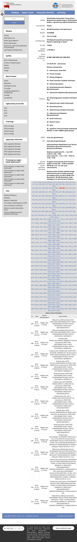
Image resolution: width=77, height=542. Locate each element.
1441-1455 (68, 231)
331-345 (34, 192)
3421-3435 (59, 305)
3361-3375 (55, 303)
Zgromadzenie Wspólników (13, 50)
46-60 (49, 182)
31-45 (44, 182)
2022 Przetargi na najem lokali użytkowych (14, 167)
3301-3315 (51, 301)
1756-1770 (68, 243)
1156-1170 (55, 221)
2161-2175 (59, 258)
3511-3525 (51, 309)
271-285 (55, 188)
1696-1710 (34, 243)
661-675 (41, 204)
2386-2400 (68, 266)
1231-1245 (68, 223)
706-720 (62, 204)
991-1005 (48, 215)
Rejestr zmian (27, 12)
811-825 (62, 208)
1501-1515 (42, 235)
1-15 (33, 182)
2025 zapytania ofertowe (12, 152)
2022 (5, 108)
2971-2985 (42, 289)
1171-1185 (34, 223)
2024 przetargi (9, 131)
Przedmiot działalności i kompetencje (12, 92)
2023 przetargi (9, 128)
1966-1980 (68, 250)
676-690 (48, 204)
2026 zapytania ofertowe (12, 154)
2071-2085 (68, 254)
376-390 (55, 192)
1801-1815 (34, 246)
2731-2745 (55, 279)
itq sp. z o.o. (21, 516)
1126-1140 (68, 219)
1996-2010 (55, 252)
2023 (5, 111)
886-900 (48, 211)
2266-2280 (59, 262)
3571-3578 (56, 311)
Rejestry (6, 68)
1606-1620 (42, 239)
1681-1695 (55, 241)
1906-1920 (34, 250)
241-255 (41, 188)
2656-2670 (42, 278)
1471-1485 (55, 233)
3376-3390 (34, 305)
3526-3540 (59, 309)
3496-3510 (42, 309)
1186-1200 (42, 223)
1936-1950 (51, 250)
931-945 (68, 211)
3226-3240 (68, 297)
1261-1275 (55, 225)
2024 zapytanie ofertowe (12, 149)
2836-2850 (55, 283)
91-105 (65, 182)
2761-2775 (42, 281)
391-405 (62, 192)
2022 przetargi (9, 126)
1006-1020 (56, 215)
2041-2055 (51, 254)
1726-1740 (51, 243)
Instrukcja (61, 12)
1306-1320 (51, 227)
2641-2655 (34, 278)
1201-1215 (51, 223)
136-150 (41, 184)
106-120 (71, 182)
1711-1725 (42, 243)
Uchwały (6, 95)
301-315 (68, 188)
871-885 (41, 211)
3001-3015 (59, 289)
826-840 (68, 208)
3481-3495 (34, 309)
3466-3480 (55, 307)
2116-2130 (34, 258)
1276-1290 (34, 227)
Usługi (6, 70)
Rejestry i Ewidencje (10, 200)
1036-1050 (73, 215)
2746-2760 (34, 281)
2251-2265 (51, 262)
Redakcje (7, 198)
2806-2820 (68, 281)
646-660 (34, 204)
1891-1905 (55, 248)
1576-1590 (55, 237)
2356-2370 (51, 266)
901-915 (55, 211)
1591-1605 (34, 239)
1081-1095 (42, 219)
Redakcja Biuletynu (10, 195)
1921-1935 (42, 250)
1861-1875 (68, 246)
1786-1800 (55, 244)
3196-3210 (51, 297)
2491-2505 (68, 270)
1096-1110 (51, 219)
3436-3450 (68, 305)
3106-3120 (59, 293)
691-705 (55, 204)
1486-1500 (34, 235)
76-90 (59, 182)
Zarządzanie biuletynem (65, 516)
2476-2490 (59, 270)
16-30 (39, 182)
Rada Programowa (10, 43)
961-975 (34, 215)
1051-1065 (53, 217)
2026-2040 (42, 254)
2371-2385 (59, 266)
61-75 (54, 182)
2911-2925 (68, 285)
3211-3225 (59, 297)
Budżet (6, 65)
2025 (5, 116)
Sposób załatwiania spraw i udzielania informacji (13, 213)
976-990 (41, 215)
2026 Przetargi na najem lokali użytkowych (14, 184)
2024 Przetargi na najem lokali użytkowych (14, 175)
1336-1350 (68, 227)
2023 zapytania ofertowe (12, 146)
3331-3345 (68, 301)
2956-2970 (34, 289)
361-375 (48, 192)
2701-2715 (68, 278)
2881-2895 (51, 285)
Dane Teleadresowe (10, 60)
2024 (5, 113)
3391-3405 (42, 305)
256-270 (48, 188)
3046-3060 (55, 291)
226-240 (34, 188)
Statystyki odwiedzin (45, 12)
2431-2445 (34, 270)
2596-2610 (68, 274)
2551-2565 (42, 274)
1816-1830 (42, 246)
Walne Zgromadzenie (11, 41)
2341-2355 (42, 266)
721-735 (68, 204)
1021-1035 (64, 215)
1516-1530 (51, 235)
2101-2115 (55, 256)
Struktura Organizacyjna (12, 63)
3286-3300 (42, 301)
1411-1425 (51, 231)
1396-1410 (42, 231)
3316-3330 (59, 301)
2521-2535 (55, 272)
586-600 (55, 200)
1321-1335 (59, 227)
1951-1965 (59, 250)
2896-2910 (59, 285)
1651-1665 (68, 239)
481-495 (55, 196)
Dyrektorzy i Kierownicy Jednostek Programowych (15, 46)
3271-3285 (34, 301)
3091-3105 (51, 293)
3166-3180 (34, 297)
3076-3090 (42, 293)
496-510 (62, 196)
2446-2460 (42, 270)
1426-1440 (59, 231)
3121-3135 (68, 293)
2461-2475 (51, 270)
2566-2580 (51, 274)
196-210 (68, 184)
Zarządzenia (8, 98)
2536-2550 (34, 274)
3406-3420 (51, 305)
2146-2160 (51, 258)
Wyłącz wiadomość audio (63, 528)
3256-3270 (55, 299)
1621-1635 (51, 239)
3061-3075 (34, 293)
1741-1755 (59, 243)
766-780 (41, 208)
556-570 (41, 200)
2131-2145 (42, 258)
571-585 (48, 200)
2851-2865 (34, 285)
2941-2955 (55, 287)
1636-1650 (59, 239)
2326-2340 (34, 266)
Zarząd (6, 35)
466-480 (48, 196)
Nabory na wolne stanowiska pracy (13, 209)
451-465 (41, 196)
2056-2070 (59, 254)
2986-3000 (51, 289)
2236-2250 (42, 262)
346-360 (41, 192)
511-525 (68, 196)
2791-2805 (59, 281)
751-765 (34, 208)
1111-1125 (59, 219)
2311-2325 (55, 264)
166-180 (55, 184)
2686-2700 (59, 278)
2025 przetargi (9, 134)
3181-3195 (42, 297)
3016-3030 (68, 289)
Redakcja (15, 12)
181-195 (62, 184)
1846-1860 (59, 246)
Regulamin (7, 83)
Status (6, 81)
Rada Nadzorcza (9, 38)
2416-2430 (55, 268)
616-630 (68, 200)
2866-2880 (42, 285)
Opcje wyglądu (2, 11)
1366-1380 (55, 229)
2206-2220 (55, 260)
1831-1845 (51, 246)
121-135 (34, 184)
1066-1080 (34, 219)
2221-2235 (34, 262)
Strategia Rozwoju (10, 86)
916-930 (62, 211)
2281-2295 (68, 262)
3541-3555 (68, 309)
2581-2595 (59, 274)
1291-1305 (42, 227)
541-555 (34, 200)
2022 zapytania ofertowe (12, 144)
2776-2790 (51, 281)
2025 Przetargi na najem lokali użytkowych (14, 180)
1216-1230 (59, 223)
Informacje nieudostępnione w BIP (15, 203)
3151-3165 (55, 295)
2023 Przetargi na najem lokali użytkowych (14, 171)
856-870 (34, 211)
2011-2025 (34, 254)
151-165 (48, 184)
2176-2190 (68, 258)
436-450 (34, 196)
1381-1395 (34, 231)
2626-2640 (55, 276)
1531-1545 (59, 235)
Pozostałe (7, 88)
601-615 (62, 200)
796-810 (55, 208)
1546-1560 (68, 235)
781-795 (48, 208)
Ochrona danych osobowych (13, 205)
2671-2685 (51, 278)
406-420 (68, 192)
